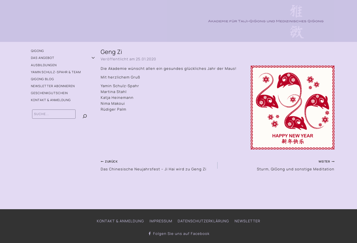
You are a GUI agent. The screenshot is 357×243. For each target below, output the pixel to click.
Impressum (160, 220)
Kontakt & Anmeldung (51, 100)
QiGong (37, 51)
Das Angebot (42, 58)
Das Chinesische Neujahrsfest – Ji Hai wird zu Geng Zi (157, 164)
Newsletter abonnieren (53, 86)
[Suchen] (84, 116)
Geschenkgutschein (49, 93)
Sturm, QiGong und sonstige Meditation (277, 164)
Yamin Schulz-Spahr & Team (56, 72)
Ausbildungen (44, 65)
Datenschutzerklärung (203, 220)
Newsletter (247, 220)
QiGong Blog (42, 79)
